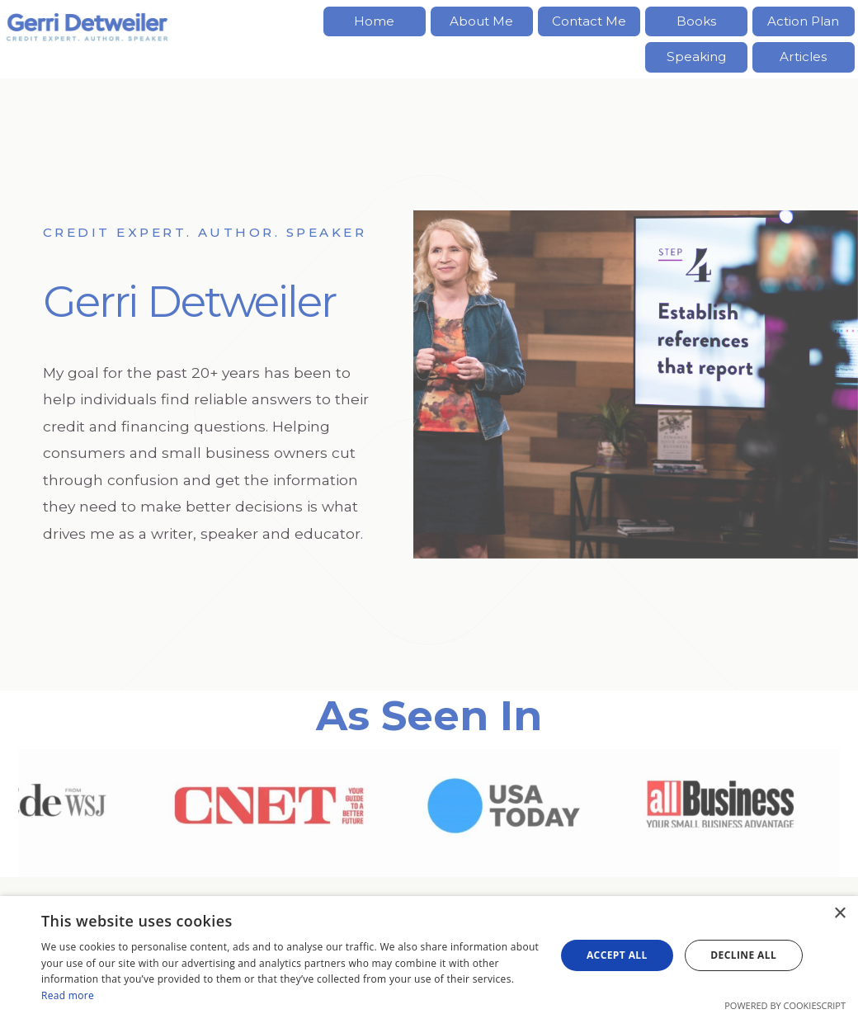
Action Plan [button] (803, 21)
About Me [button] (481, 21)
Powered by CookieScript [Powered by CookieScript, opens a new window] (785, 1005)
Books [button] (696, 21)
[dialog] (429, 955)
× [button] (839, 914)
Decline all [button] (743, 955)
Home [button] (374, 21)
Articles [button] (803, 56)
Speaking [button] (696, 56)
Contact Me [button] (589, 21)
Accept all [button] (617, 955)
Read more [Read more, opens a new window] (67, 995)
